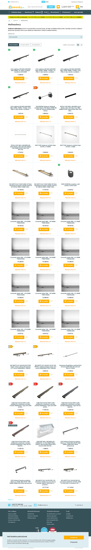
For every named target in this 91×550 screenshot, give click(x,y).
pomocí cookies (51, 540)
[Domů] (9, 20)
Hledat (51, 6)
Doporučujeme (13, 44)
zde (28, 543)
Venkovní (15, 20)
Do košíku (20, 78)
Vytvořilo (79, 547)
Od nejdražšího (36, 44)
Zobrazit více (11, 33)
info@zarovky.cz (14, 1)
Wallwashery (24, 20)
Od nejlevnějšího (24, 44)
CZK (43, 1)
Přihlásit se (80, 1)
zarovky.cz (79, 505)
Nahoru (11, 499)
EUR (47, 1)
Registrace (74, 1)
